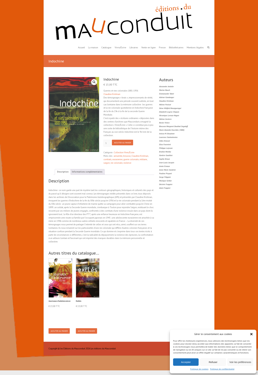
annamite (118, 156)
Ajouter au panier (124, 143)
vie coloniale (117, 162)
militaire (143, 159)
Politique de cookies (199, 369)
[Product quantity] (107, 143)
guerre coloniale (131, 159)
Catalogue (106, 47)
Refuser (213, 362)
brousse (127, 156)
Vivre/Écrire (120, 47)
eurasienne (117, 159)
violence (127, 162)
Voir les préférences (240, 362)
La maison (93, 47)
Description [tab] (62, 171)
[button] (251, 334)
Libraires (133, 47)
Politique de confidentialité (222, 369)
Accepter (186, 362)
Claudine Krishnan (111, 94)
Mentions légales (195, 47)
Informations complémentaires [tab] (87, 171)
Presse (162, 47)
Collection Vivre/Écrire (124, 152)
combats (107, 159)
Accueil (81, 47)
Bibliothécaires (176, 47)
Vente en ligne (148, 47)
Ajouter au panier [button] (60, 333)
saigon (106, 162)
